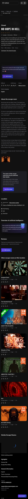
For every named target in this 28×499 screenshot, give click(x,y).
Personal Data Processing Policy (9, 476)
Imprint (3, 472)
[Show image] (5, 159)
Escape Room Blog (6, 464)
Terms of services (5, 474)
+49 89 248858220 (6, 482)
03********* (5, 202)
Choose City (4, 462)
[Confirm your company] (8, 189)
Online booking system (7, 455)
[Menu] (23, 3)
